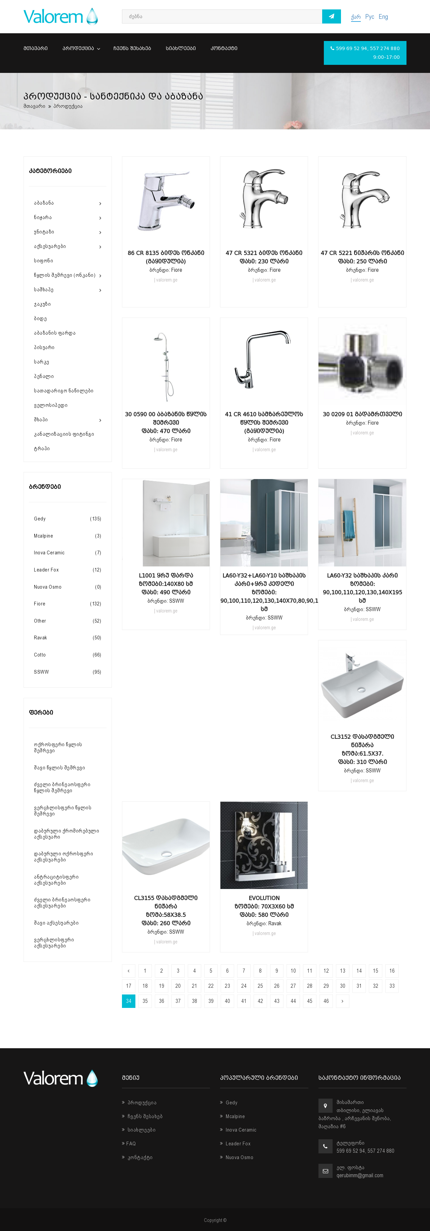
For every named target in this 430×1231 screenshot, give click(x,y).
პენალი (44, 376)
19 (161, 986)
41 (244, 1001)
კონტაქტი (224, 48)
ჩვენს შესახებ (132, 48)
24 (244, 986)
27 (293, 986)
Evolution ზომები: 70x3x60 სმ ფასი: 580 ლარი (264, 906)
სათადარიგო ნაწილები (64, 391)
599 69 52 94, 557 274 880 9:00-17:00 (365, 53)
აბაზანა (44, 203)
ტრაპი (42, 448)
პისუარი (44, 347)
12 (326, 971)
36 (161, 1001)
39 (211, 1001)
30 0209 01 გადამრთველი (362, 414)
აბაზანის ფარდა (55, 333)
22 (211, 986)
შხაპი (41, 420)
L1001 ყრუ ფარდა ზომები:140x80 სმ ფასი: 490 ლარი (166, 584)
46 (326, 1001)
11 (309, 971)
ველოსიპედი (51, 405)
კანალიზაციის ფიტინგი (64, 434)
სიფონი (43, 261)
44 (293, 1001)
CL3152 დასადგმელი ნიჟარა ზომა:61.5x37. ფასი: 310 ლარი (362, 749)
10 (293, 971)
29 (326, 986)
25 (260, 986)
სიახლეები (181, 48)
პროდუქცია (80, 48)
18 (145, 986)
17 (128, 986)
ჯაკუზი (42, 304)
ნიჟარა (43, 217)
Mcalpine (232, 1116)
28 (309, 986)
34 (128, 1001)
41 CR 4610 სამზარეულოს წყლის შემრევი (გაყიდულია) (264, 422)
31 (359, 986)
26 (277, 986)
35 (145, 1001)
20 (178, 986)
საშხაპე (44, 290)
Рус (369, 16)
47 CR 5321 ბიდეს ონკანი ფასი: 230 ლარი (264, 257)
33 (392, 986)
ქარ (356, 16)
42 (260, 1001)
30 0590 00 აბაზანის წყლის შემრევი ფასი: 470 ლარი (166, 422)
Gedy (229, 1103)
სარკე (41, 362)
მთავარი (36, 48)
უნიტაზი (44, 232)
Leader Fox (235, 1144)
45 (309, 1001)
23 (227, 986)
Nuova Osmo (236, 1157)
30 (342, 986)
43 (277, 1001)
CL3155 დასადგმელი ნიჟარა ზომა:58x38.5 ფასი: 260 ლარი (166, 911)
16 (392, 971)
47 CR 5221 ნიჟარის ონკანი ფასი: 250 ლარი (362, 257)
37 (178, 1001)
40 (227, 1001)
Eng (383, 16)
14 (359, 971)
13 (342, 971)
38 (194, 1001)
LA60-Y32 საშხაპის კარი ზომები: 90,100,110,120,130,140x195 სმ (362, 588)
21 (194, 986)
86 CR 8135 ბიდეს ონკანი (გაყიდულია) (166, 257)
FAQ (129, 1144)
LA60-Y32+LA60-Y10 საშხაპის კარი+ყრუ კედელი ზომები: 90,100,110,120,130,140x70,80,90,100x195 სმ (264, 592)
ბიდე (40, 318)
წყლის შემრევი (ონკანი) (64, 275)
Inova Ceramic (238, 1130)
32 (375, 986)
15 (375, 971)
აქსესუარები (50, 246)
